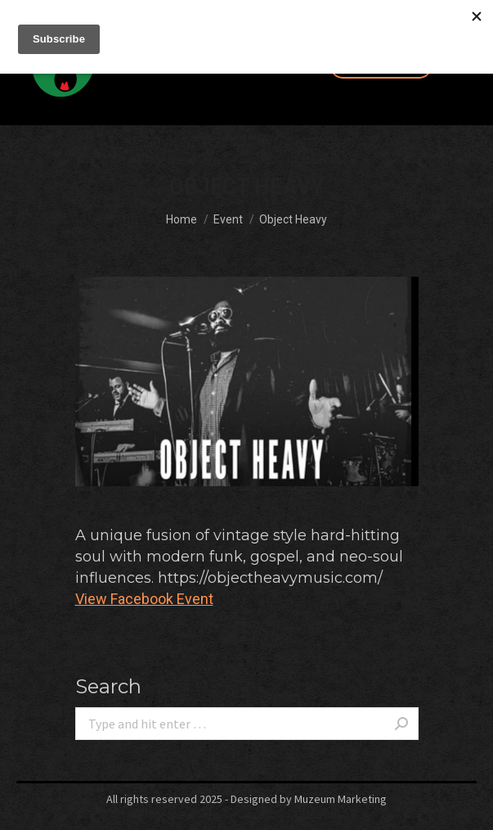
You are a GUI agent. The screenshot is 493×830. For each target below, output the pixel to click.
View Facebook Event (144, 598)
